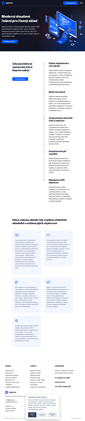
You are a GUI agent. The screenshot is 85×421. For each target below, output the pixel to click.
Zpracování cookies (37, 409)
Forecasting (33, 384)
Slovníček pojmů (62, 378)
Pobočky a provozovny (12, 382)
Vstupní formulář (63, 387)
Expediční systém (35, 373)
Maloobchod (9, 373)
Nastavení (42, 414)
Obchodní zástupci (11, 377)
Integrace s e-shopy (36, 382)
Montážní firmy (10, 380)
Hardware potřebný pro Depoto (64, 370)
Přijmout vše (32, 414)
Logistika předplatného (12, 387)
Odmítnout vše (52, 414)
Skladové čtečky (35, 375)
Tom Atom (79, 418)
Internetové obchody (11, 375)
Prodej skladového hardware (64, 373)
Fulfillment (8, 384)
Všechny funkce (9, 41)
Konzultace (60, 382)
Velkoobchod (9, 370)
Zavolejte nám (70, 3)
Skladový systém (35, 370)
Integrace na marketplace (38, 387)
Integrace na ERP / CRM (37, 380)
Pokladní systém (35, 377)
